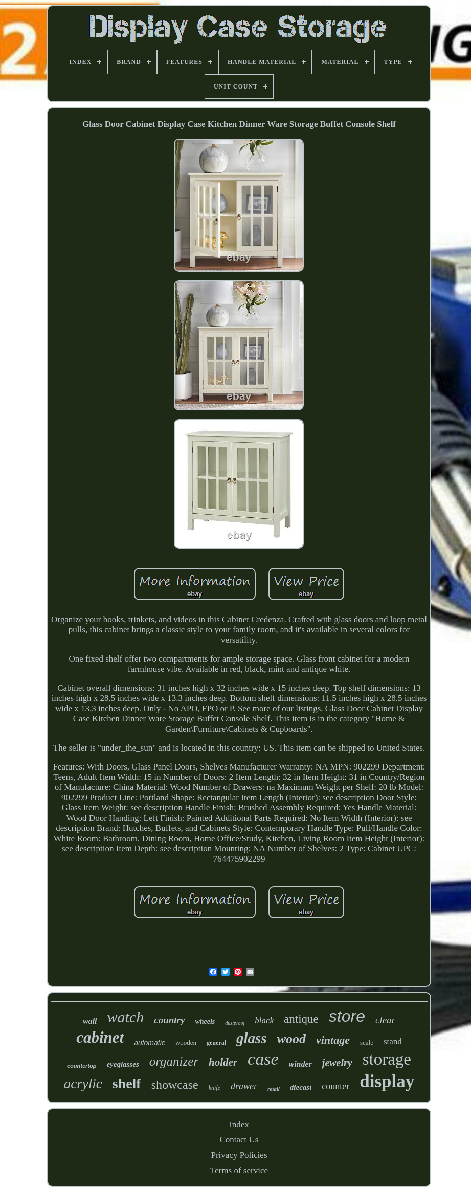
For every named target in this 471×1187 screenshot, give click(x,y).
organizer (173, 1061)
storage (387, 1059)
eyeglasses (122, 1064)
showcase (174, 1084)
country (169, 1020)
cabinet (100, 1037)
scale (366, 1042)
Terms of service (239, 1170)
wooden (185, 1042)
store (347, 1016)
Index (239, 1124)
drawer (244, 1086)
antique (301, 1019)
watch (125, 1016)
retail (273, 1089)
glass (251, 1038)
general (216, 1042)
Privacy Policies (239, 1155)
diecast (301, 1087)
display (387, 1081)
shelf (127, 1083)
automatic (149, 1043)
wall (90, 1021)
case (263, 1058)
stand (393, 1041)
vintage (333, 1040)
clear (385, 1020)
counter (335, 1086)
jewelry (337, 1062)
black (264, 1020)
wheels (205, 1021)
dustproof (234, 1023)
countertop (81, 1066)
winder (299, 1064)
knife (214, 1087)
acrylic (83, 1083)
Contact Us (238, 1140)
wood (291, 1038)
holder (223, 1062)
